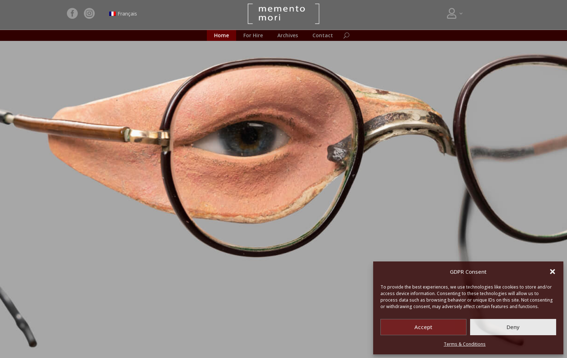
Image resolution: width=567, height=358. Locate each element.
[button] (552, 271)
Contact (322, 36)
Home (221, 36)
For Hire (253, 36)
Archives (287, 36)
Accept (423, 327)
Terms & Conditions (465, 344)
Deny (513, 327)
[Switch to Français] (123, 13)
